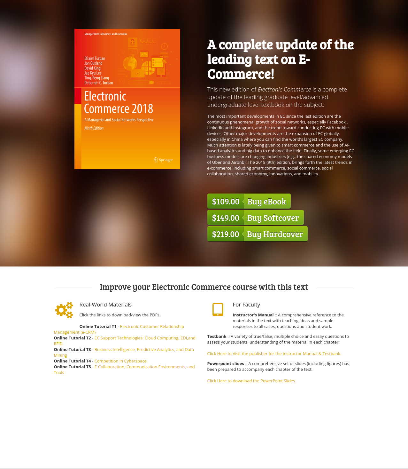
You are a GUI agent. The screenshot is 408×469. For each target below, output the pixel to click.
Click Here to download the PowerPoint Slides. (251, 381)
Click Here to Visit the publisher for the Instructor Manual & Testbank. (274, 353)
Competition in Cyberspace (121, 361)
